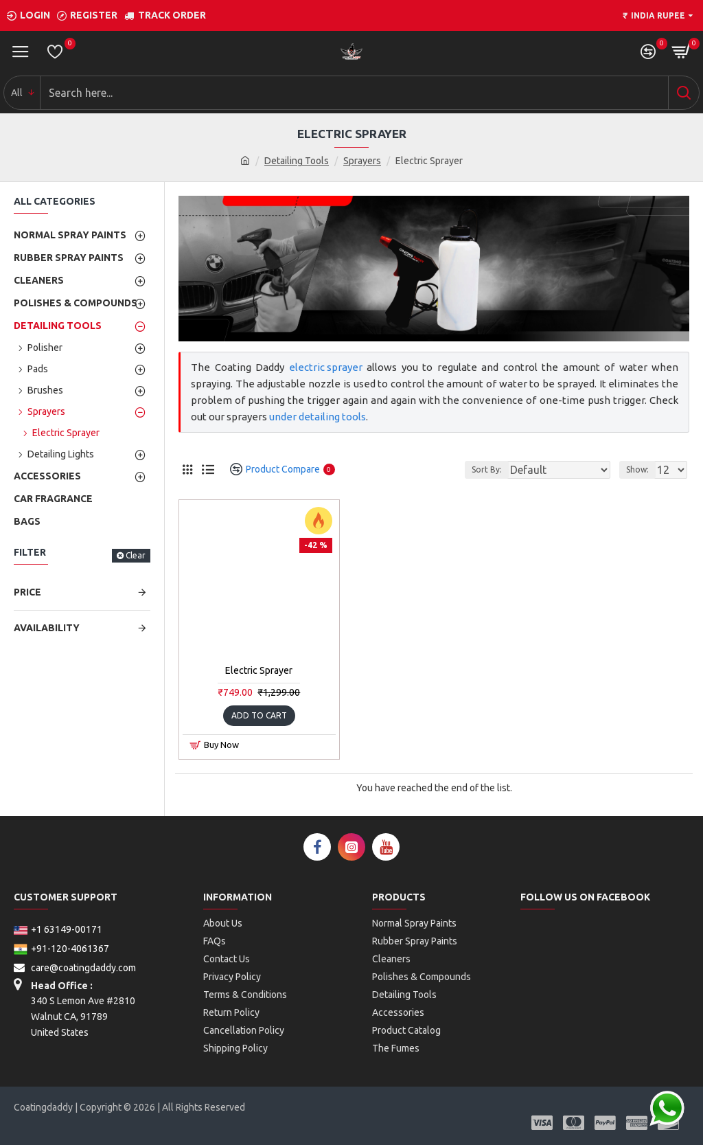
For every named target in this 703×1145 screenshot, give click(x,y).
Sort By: (487, 469)
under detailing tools (317, 416)
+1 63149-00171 (58, 929)
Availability (47, 627)
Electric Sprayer (258, 670)
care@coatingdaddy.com (75, 967)
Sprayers (362, 160)
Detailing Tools (296, 160)
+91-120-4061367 (61, 948)
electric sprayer (325, 367)
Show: (637, 469)
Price (27, 592)
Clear (136, 555)
